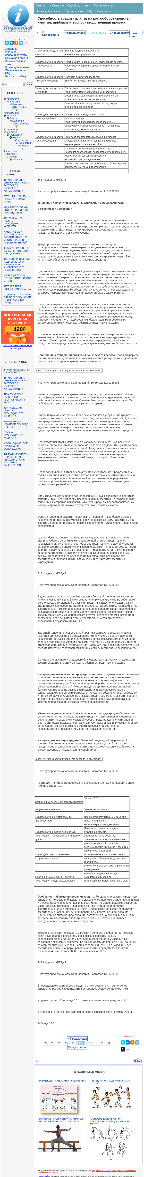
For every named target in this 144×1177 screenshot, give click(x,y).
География (21, 107)
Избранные (57, 5)
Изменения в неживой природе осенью (16, 424)
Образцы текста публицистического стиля (17, 278)
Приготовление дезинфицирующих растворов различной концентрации (17, 185)
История (11, 115)
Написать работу (15, 76)
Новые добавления (17, 67)
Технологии (24, 143)
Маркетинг (18, 121)
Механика (11, 132)
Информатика (11, 112)
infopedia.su (42, 1176)
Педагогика (15, 134)
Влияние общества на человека (17, 371)
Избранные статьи (16, 55)
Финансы (11, 154)
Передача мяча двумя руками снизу (110, 1082)
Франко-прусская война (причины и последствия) (16, 210)
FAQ (7, 73)
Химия (12, 156)
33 (108, 1043)
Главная (41, 5)
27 (66, 1043)
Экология (17, 159)
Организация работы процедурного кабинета (13, 222)
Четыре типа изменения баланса (17, 287)
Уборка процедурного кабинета (13, 435)
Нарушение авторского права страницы (107, 1171)
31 (94, 1043)
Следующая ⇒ (119, 32)
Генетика (17, 104)
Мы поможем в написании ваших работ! (17, 347)
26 (59, 1043)
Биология (14, 101)
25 (52, 1043)
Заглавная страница (11, 50)
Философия (10, 151)
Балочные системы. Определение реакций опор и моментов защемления (17, 460)
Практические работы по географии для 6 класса (14, 398)
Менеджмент (11, 129)
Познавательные (104, 5)
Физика (25, 145)
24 (45, 1043)
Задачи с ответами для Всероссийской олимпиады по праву (17, 298)
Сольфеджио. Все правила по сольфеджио (16, 446)
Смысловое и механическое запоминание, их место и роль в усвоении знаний (15, 237)
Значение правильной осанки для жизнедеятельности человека (61, 1120)
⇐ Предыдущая (74, 32)
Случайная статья (16, 58)
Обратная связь (15, 70)
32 (101, 1043)
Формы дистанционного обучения (62, 1080)
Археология (12, 99)
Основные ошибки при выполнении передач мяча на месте (110, 1121)
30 (87, 1043)
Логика (13, 118)
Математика (22, 123)
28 (73, 1043)
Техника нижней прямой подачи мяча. (15, 199)
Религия (16, 137)
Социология (21, 140)
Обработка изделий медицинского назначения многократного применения (17, 264)
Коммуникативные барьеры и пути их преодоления (16, 251)
